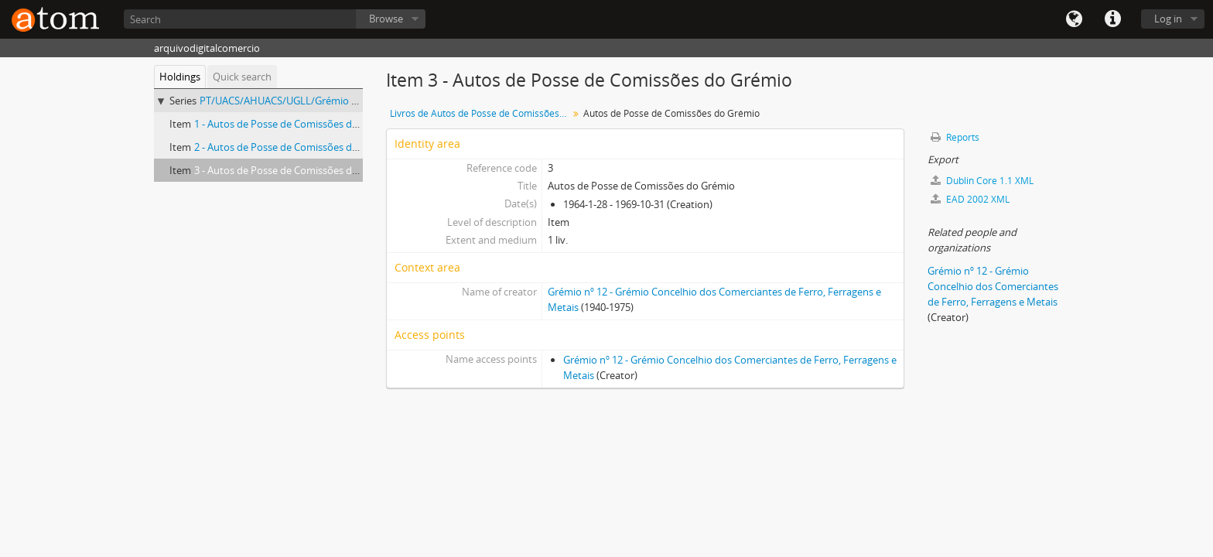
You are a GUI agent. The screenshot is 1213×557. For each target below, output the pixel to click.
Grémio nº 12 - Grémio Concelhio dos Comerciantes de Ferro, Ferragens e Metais (993, 286)
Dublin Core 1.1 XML (982, 180)
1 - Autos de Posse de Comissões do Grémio (294, 124)
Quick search (242, 77)
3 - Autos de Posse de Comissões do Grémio (294, 170)
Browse (386, 19)
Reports (955, 137)
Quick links (1112, 19)
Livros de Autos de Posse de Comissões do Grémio (481, 113)
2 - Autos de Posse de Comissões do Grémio (294, 147)
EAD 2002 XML (970, 199)
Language (1073, 19)
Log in (1168, 19)
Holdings (179, 77)
